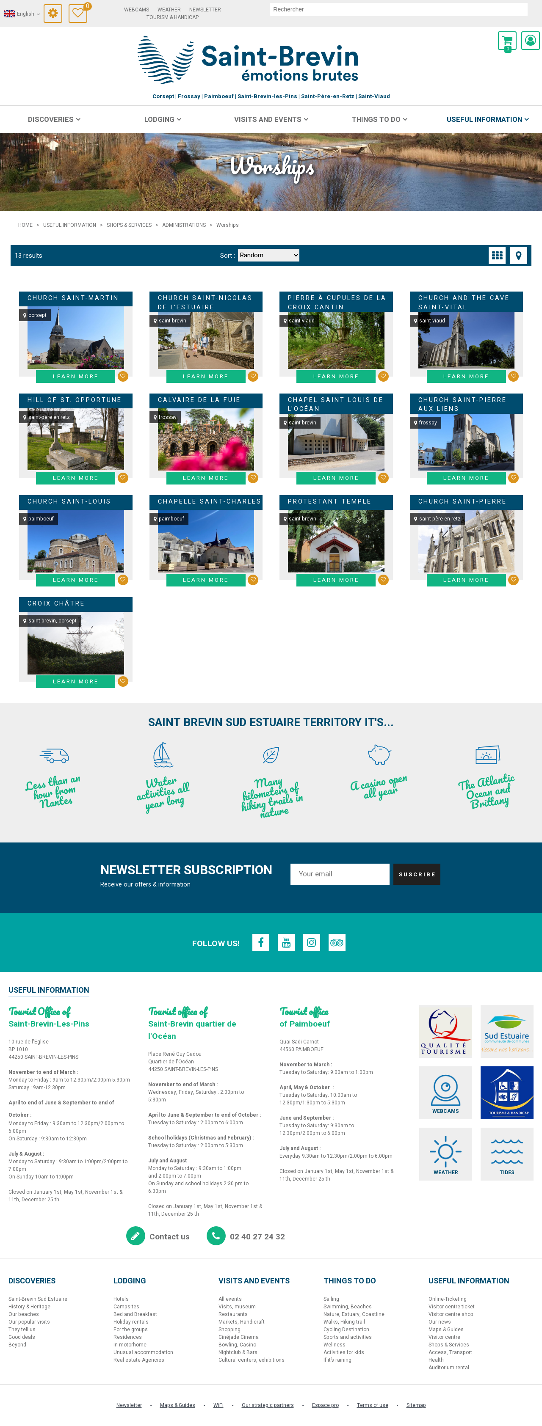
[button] (507, 40)
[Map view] (518, 255)
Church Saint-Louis (69, 501)
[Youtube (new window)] (286, 942)
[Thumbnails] (497, 255)
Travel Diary (85, 7)
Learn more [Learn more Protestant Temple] (336, 580)
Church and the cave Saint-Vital (464, 303)
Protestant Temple (330, 501)
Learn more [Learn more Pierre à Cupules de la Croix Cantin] (336, 376)
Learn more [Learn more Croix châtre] (76, 681)
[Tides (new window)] (507, 1154)
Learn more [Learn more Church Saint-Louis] (76, 580)
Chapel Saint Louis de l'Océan (336, 405)
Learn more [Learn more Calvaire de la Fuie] (206, 478)
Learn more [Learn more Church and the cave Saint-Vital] (466, 376)
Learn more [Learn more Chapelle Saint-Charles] (206, 580)
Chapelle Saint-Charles (210, 501)
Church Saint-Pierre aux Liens (462, 405)
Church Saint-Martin (73, 298)
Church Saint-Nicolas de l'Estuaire (205, 303)
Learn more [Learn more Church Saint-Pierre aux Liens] (466, 478)
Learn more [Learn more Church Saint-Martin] (76, 376)
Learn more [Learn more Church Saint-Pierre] (466, 580)
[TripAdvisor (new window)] (337, 942)
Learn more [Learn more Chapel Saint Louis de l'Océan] (336, 478)
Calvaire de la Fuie (199, 400)
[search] (399, 9)
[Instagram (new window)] (311, 942)
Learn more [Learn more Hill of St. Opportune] (76, 478)
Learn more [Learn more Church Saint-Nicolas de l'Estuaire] (206, 376)
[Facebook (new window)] (260, 942)
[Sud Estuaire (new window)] (507, 1031)
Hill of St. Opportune (75, 400)
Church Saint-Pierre (462, 501)
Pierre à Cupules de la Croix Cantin (337, 303)
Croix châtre (56, 603)
